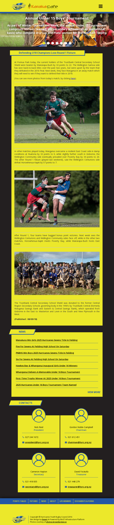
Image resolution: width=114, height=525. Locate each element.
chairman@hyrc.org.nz (79, 442)
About (53, 501)
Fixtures (34, 501)
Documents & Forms (84, 501)
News (43, 501)
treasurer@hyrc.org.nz (79, 486)
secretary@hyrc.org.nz (37, 486)
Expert (45, 519)
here (73, 78)
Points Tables (19, 501)
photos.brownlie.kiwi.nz (56, 522)
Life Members (65, 501)
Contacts (18, 507)
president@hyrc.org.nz (37, 442)
